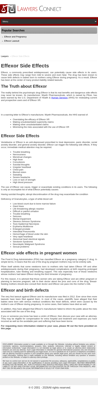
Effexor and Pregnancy (15, 36)
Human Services (59, 97)
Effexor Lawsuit (11, 41)
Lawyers (5, 56)
